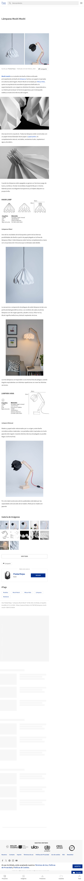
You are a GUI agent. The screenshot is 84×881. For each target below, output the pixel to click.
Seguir (38, 575)
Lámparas (39, 593)
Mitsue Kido (41, 82)
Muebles (5, 593)
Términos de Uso (41, 865)
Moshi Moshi (16, 593)
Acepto (77, 866)
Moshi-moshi (6, 76)
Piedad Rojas (19, 574)
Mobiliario (6, 597)
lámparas (23, 79)
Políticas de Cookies (21, 867)
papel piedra (32, 137)
